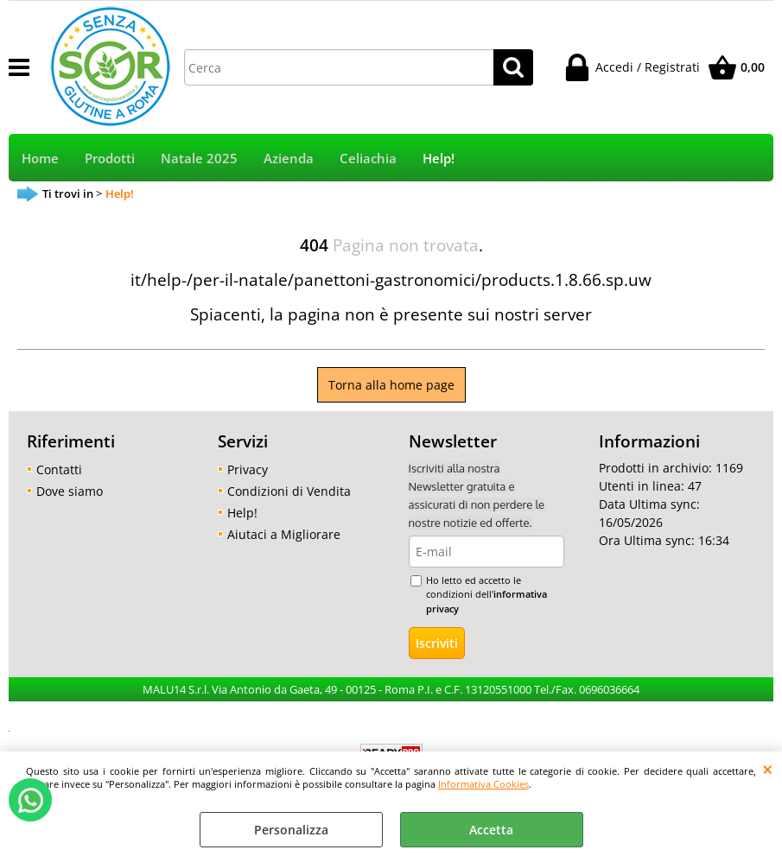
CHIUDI (767, 768)
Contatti (59, 469)
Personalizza (291, 829)
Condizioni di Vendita (289, 491)
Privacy (247, 469)
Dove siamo (69, 491)
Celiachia (368, 158)
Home (40, 158)
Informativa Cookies (483, 783)
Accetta (491, 829)
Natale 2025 (199, 158)
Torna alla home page (391, 385)
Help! (439, 158)
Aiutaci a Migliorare (283, 534)
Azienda (289, 158)
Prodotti (110, 158)
